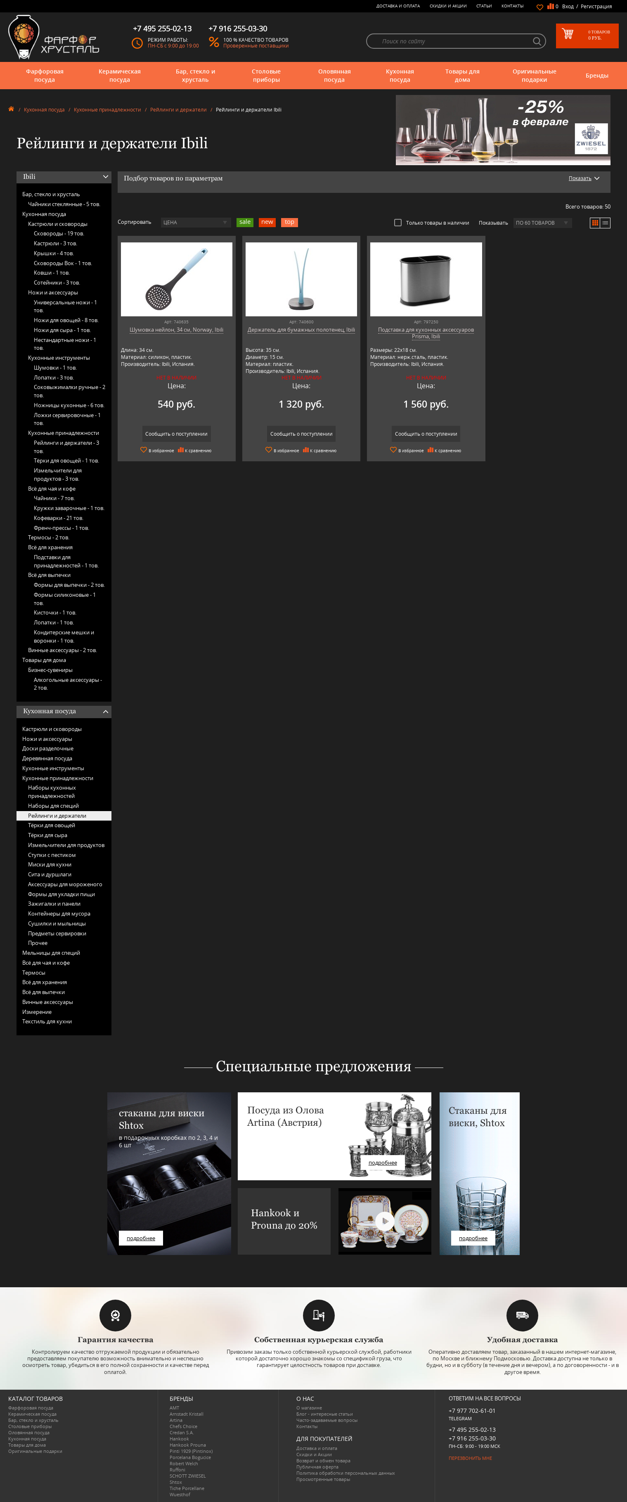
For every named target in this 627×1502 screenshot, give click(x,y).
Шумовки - (55, 367)
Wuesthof (180, 1494)
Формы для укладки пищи (61, 894)
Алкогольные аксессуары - (68, 684)
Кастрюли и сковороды (58, 224)
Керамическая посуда (120, 75)
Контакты (513, 6)
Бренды (597, 75)
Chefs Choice (183, 1426)
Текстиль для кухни (47, 1021)
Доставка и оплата (398, 6)
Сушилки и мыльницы (57, 923)
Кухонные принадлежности (107, 109)
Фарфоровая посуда (45, 75)
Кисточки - (55, 612)
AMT (174, 1408)
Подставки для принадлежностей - (66, 561)
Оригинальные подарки (534, 75)
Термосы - (48, 537)
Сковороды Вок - (63, 263)
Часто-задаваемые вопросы (326, 1420)
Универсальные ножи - (65, 306)
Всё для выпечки (49, 575)
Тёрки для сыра (47, 835)
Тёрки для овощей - (66, 460)
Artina (176, 1420)
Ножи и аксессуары (53, 292)
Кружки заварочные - (69, 508)
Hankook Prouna (188, 1445)
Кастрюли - (55, 243)
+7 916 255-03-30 (472, 1438)
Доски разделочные (47, 748)
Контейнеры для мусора (59, 913)
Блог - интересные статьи (324, 1414)
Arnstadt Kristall (186, 1414)
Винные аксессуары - (62, 650)
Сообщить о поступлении (176, 433)
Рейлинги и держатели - (66, 447)
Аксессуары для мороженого (65, 884)
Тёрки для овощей (51, 825)
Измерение (37, 1012)
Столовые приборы (266, 75)
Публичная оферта (317, 1467)
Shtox (176, 1482)
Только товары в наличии (431, 222)
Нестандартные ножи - (65, 344)
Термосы (33, 972)
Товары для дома (462, 75)
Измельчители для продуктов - (58, 474)
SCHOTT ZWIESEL (188, 1476)
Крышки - (54, 253)
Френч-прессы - (61, 528)
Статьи (484, 6)
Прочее (37, 943)
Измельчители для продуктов (66, 845)
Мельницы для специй (51, 952)
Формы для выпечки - (69, 584)
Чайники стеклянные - (64, 204)
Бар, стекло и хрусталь (195, 75)
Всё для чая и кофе (52, 488)
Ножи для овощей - (66, 320)
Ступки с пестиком (52, 855)
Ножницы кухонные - (69, 405)
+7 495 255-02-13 (472, 1429)
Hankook (179, 1439)
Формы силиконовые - (65, 599)
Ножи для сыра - (62, 330)
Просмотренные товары (323, 1479)
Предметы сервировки (57, 933)
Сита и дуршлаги (49, 874)
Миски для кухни (49, 864)
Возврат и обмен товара (323, 1460)
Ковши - (52, 272)
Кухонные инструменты (59, 357)
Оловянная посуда (334, 75)
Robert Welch (184, 1463)
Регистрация (596, 6)
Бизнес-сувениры (50, 670)
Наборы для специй (53, 805)
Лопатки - (54, 377)
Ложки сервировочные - (67, 419)
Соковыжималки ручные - (69, 391)
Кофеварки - (58, 518)
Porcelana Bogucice (190, 1457)
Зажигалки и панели (54, 903)
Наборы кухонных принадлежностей (52, 792)
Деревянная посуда (47, 758)
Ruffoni (177, 1469)
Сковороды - (59, 233)
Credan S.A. (182, 1432)
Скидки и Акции (448, 6)
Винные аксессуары (47, 1002)
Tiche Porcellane (187, 1488)
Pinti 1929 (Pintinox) (191, 1451)
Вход (568, 6)
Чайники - (54, 498)
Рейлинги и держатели (178, 109)
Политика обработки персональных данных (345, 1473)
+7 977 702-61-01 (472, 1410)
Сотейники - (57, 282)
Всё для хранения (50, 547)
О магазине (309, 1408)
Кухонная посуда (400, 75)
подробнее (141, 1238)
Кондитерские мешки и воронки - (64, 636)
